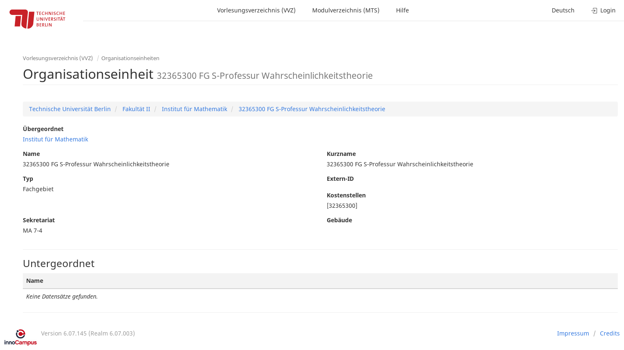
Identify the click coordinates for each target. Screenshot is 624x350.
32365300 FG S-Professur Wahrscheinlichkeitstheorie (311, 109)
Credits (610, 333)
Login (603, 10)
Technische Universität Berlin (70, 109)
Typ (28, 178)
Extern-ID (340, 178)
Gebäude (339, 220)
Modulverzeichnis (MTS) (345, 10)
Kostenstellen (346, 195)
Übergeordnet (43, 129)
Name (31, 154)
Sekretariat (39, 220)
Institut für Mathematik (193, 109)
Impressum (573, 333)
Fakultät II (135, 109)
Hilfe (402, 10)
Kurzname (341, 154)
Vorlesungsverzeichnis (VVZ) (256, 10)
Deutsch (563, 10)
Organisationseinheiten (130, 58)
